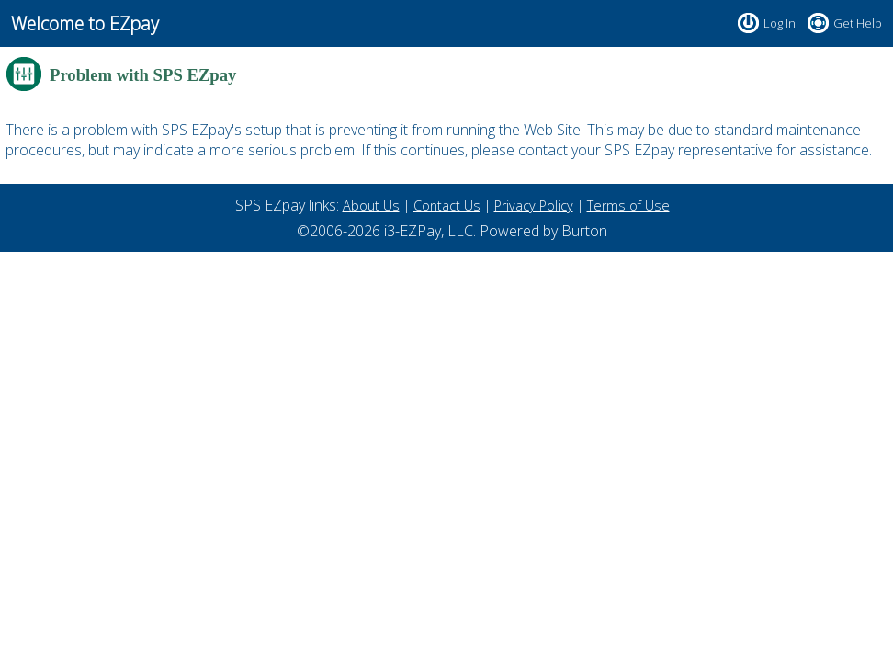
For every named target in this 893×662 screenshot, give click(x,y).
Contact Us (446, 205)
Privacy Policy (533, 205)
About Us (371, 205)
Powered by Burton (543, 231)
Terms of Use (628, 205)
